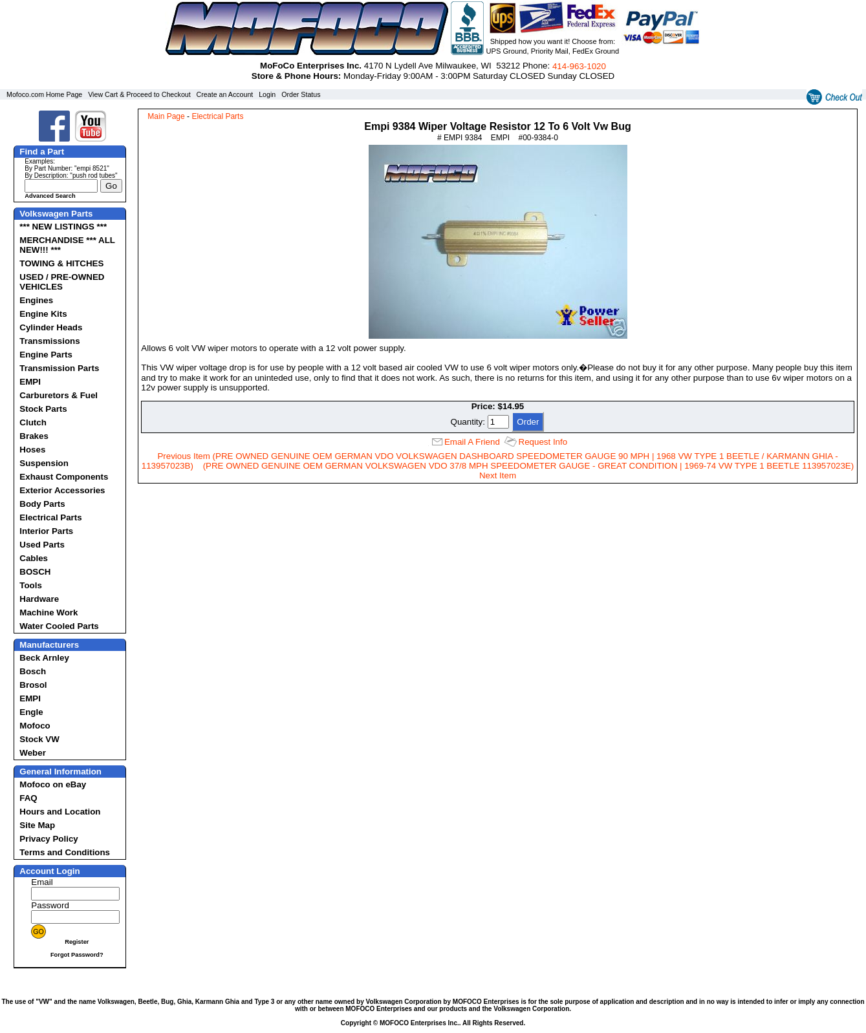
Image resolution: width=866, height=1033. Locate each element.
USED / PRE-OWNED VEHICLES (61, 282)
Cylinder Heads (50, 327)
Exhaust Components (63, 477)
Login (267, 94)
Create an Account (225, 94)
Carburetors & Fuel (58, 395)
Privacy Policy (48, 839)
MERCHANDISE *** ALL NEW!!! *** (66, 245)
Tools (30, 585)
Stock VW (39, 739)
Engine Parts (45, 354)
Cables (33, 558)
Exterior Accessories (62, 490)
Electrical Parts (50, 517)
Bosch (32, 671)
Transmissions (49, 341)
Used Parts (42, 544)
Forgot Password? (76, 955)
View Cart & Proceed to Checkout (139, 94)
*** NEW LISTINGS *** (63, 226)
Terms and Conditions (64, 852)
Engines (36, 300)
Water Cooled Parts (58, 626)
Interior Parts (46, 531)
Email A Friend (472, 442)
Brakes (33, 436)
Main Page (165, 116)
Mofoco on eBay (52, 784)
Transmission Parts (59, 368)
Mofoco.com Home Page (44, 94)
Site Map (37, 825)
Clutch (32, 422)
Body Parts (42, 504)
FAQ (28, 798)
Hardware (39, 599)
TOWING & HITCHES (61, 263)
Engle (31, 712)
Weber (32, 753)
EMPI (30, 382)
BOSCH (34, 572)
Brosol (33, 685)
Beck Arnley (44, 658)
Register (77, 942)
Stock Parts (43, 409)
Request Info (543, 442)
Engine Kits (43, 314)
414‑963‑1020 (579, 66)
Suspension (44, 463)
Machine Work (48, 612)
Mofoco (34, 725)
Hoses (32, 449)
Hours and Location (59, 811)
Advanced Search (50, 196)
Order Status (300, 94)
